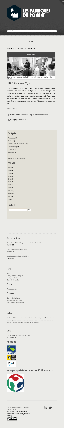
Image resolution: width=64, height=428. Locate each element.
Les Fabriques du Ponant (14, 407)
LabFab (19, 320)
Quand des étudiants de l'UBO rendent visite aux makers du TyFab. (31, 77)
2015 (9, 196)
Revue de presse (12, 289)
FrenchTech (25, 320)
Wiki (8, 274)
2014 (9, 199)
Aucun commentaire (40, 115)
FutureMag (40, 320)
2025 (9, 167)
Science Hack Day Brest (14, 300)
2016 (9, 193)
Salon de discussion (13, 280)
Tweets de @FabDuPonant (16, 158)
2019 (9, 185)
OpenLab (11, 149)
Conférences (12, 147)
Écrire (14, 409)
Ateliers (10, 141)
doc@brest (9, 317)
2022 (9, 176)
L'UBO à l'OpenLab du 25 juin (18, 83)
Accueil (20, 48)
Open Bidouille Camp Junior (15, 302)
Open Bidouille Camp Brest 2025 (17, 249)
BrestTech (27, 317)
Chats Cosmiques (34, 322)
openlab (14, 320)
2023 (9, 173)
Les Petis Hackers (48, 320)
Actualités (24, 115)
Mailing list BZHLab (13, 278)
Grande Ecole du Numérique (17, 144)
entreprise (26, 322)
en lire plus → (12, 109)
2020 (9, 182)
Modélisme (20, 322)
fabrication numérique (18, 317)
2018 (9, 188)
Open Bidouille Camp (13, 298)
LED (36, 320)
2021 (9, 179)
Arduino (9, 320)
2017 (9, 190)
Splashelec (34, 317)
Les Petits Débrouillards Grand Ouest (18, 335)
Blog (26, 48)
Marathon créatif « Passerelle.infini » (18, 256)
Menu (61, 2)
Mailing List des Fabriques (15, 276)
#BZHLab (31, 320)
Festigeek (14, 322)
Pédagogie (40, 317)
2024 (9, 170)
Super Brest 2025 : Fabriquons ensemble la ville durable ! (24, 243)
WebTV (52, 317)
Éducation (11, 152)
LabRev (9, 322)
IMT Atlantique (11, 337)
